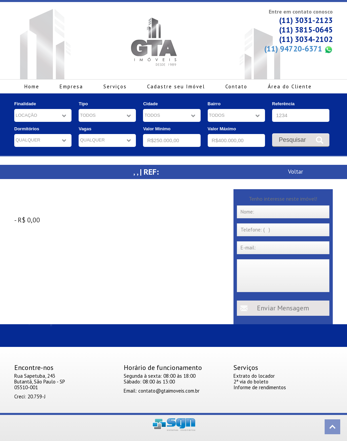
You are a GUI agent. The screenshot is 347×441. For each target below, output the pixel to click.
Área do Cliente (290, 86)
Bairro (214, 103)
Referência (283, 103)
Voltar (295, 171)
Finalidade (25, 103)
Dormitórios (26, 128)
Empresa (71, 86)
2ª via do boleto (250, 381)
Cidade (150, 103)
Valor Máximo (222, 128)
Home (31, 86)
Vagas (85, 128)
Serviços (115, 86)
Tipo (83, 103)
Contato (236, 86)
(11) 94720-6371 (298, 49)
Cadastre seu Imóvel (176, 86)
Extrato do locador (254, 376)
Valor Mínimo (156, 128)
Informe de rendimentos (259, 387)
